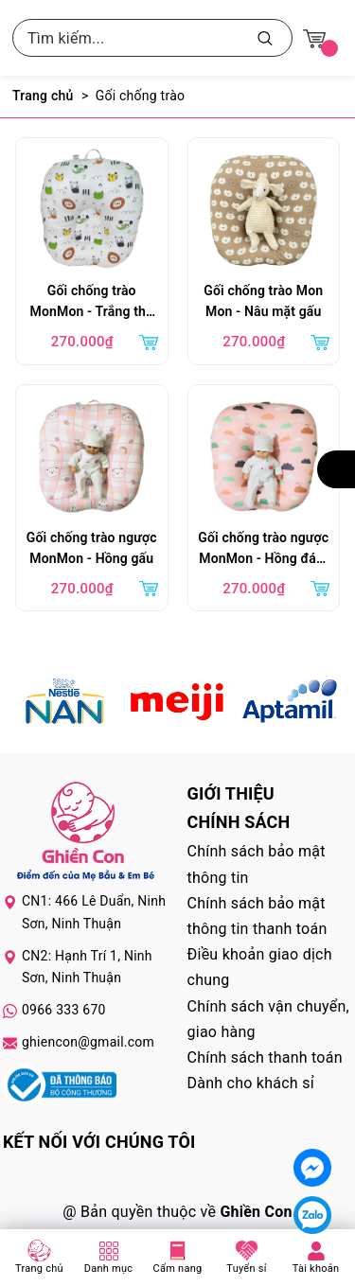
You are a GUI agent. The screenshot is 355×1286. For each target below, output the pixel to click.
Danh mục (108, 1268)
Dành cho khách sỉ (250, 1083)
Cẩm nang (178, 1268)
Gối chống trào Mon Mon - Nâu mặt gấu (263, 301)
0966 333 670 (64, 1009)
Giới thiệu (231, 793)
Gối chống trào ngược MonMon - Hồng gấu (92, 548)
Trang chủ (39, 1268)
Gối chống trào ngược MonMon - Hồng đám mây (263, 550)
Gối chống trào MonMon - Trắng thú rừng (91, 303)
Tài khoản (316, 1268)
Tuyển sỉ (246, 1268)
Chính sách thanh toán (265, 1057)
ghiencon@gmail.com (88, 1041)
